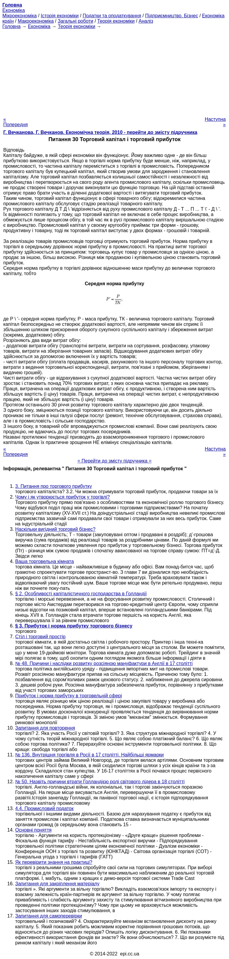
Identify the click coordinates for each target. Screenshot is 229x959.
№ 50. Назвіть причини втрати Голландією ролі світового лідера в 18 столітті (100, 781)
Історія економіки (60, 15)
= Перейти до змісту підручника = (115, 460)
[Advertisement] (114, 71)
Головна (11, 26)
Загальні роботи (75, 21)
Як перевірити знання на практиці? (53, 862)
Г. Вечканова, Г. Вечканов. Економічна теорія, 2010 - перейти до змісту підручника (100, 132)
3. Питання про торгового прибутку (53, 486)
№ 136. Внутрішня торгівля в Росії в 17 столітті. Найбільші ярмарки (89, 754)
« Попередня (15, 122)
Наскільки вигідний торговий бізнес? (55, 529)
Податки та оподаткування (112, 15)
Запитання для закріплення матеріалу (57, 883)
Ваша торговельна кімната (44, 561)
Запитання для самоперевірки (48, 915)
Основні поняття (33, 829)
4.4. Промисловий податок (44, 808)
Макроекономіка (36, 21)
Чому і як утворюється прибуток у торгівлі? (62, 496)
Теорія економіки (115, 21)
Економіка (13, 10)
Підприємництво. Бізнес (171, 15)
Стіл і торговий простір (40, 636)
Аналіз (146, 21)
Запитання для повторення (45, 727)
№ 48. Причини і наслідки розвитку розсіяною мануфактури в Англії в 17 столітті (104, 663)
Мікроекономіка (19, 15)
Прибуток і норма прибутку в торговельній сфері (68, 695)
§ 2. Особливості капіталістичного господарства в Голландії (81, 593)
